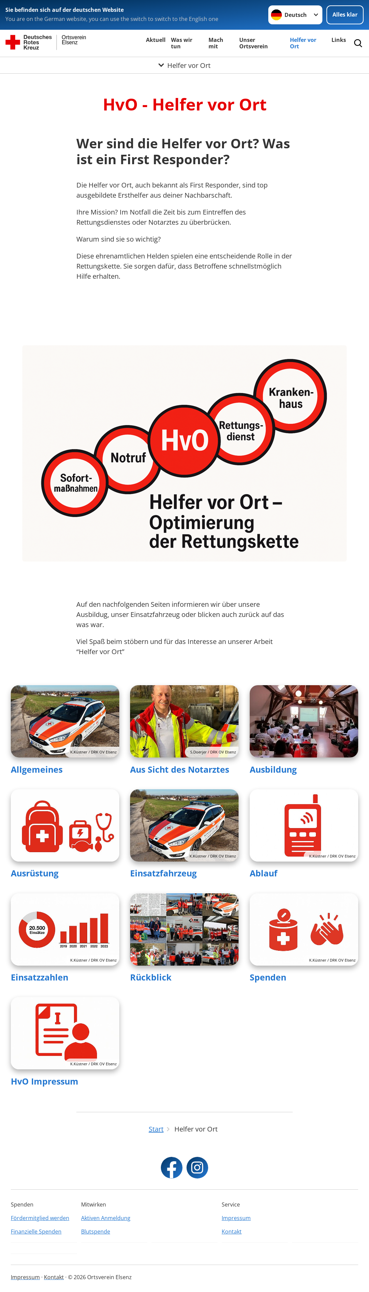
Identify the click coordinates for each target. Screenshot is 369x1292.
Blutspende (95, 1231)
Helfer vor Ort (303, 43)
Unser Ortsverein (253, 43)
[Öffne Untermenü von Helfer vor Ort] (184, 65)
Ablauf (263, 873)
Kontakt (232, 1231)
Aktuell (156, 40)
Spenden (268, 977)
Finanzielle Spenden (36, 1231)
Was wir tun (181, 43)
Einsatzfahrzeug (163, 873)
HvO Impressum (44, 1081)
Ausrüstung (34, 873)
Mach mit (215, 43)
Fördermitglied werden (40, 1218)
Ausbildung (273, 769)
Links (338, 40)
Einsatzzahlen (39, 977)
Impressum (236, 1218)
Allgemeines (37, 769)
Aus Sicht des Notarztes (179, 769)
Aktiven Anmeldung (105, 1218)
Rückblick (151, 977)
